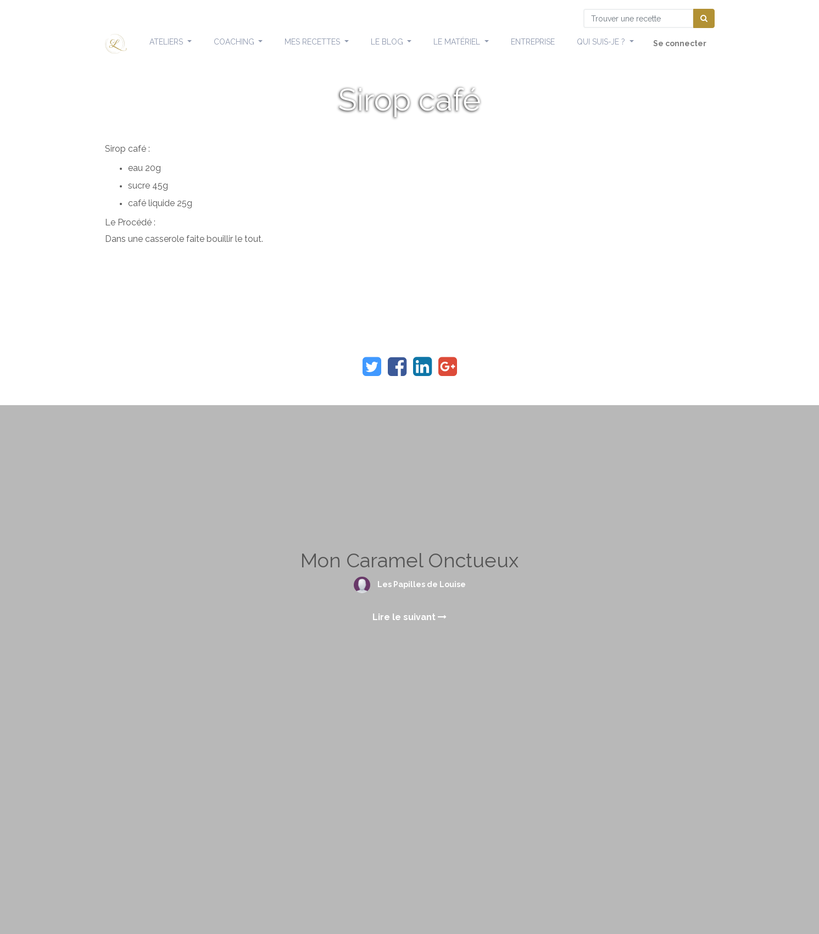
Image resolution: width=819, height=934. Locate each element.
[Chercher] (704, 18)
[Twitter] (372, 367)
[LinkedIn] (422, 367)
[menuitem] (533, 42)
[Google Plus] (447, 367)
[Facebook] (397, 367)
